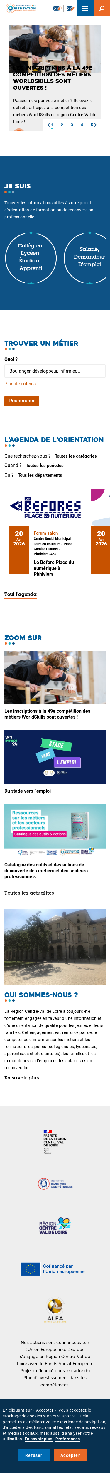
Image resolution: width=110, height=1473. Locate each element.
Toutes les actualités (29, 893)
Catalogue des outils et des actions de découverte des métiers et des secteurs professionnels (46, 870)
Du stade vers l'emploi (27, 791)
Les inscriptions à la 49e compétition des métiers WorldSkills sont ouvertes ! (47, 714)
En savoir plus (21, 1078)
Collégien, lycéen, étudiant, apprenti (31, 258)
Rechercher (22, 401)
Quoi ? (11, 359)
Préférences (67, 1439)
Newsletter (57, 8)
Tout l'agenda (20, 594)
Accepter (70, 1455)
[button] (48, 125)
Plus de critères (20, 383)
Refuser (33, 1455)
